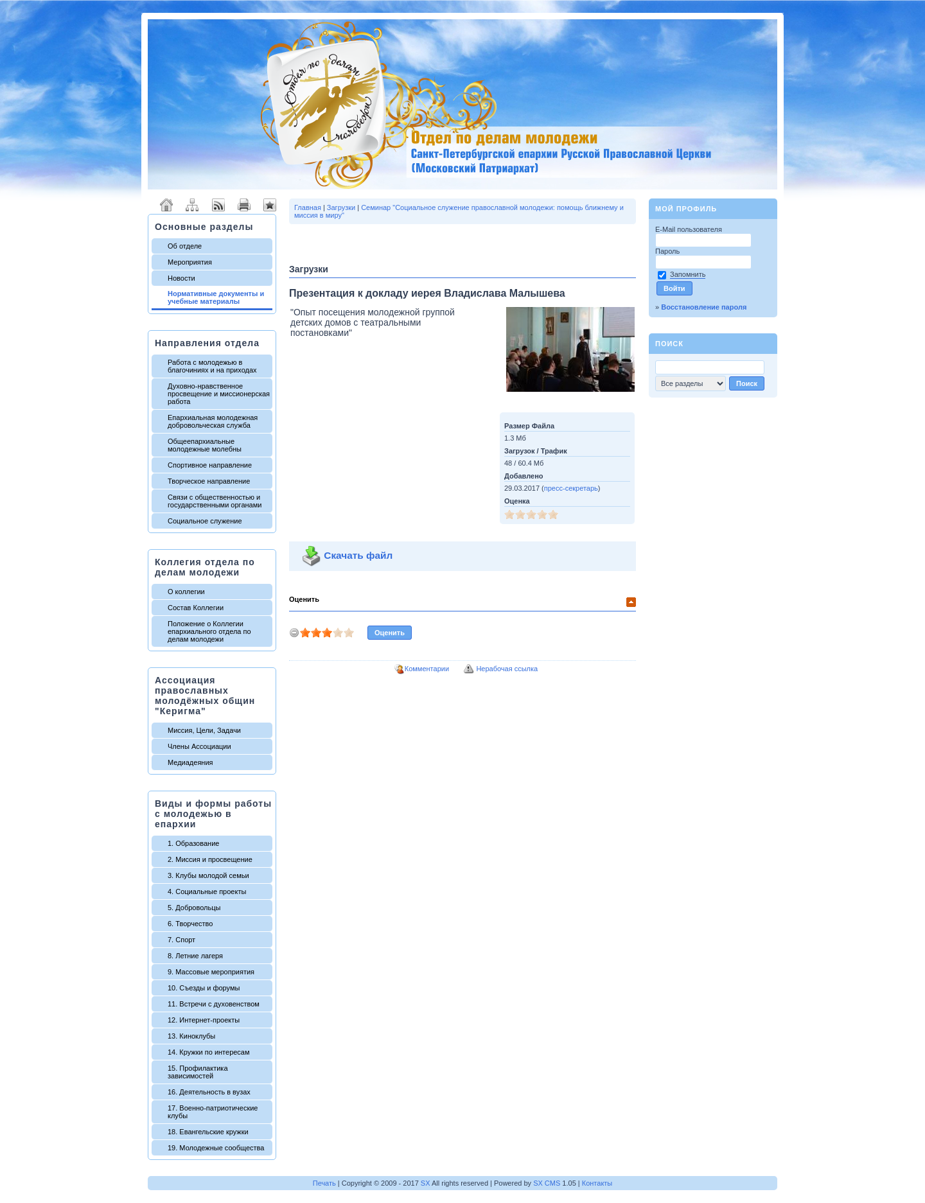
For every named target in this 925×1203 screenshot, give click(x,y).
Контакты (597, 1183)
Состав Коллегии (196, 607)
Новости (181, 278)
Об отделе (185, 246)
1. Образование (193, 843)
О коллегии (186, 591)
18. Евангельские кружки (208, 1132)
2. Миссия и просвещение (210, 859)
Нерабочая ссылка (507, 668)
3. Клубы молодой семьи (208, 875)
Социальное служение (205, 521)
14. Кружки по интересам (209, 1052)
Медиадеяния (190, 762)
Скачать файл (343, 555)
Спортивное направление (210, 465)
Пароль (668, 251)
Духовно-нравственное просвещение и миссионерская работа (219, 393)
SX (425, 1183)
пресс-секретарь (571, 488)
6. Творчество (190, 923)
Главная (307, 207)
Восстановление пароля (703, 307)
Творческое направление (209, 481)
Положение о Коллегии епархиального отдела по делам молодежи (209, 631)
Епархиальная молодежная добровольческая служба (213, 421)
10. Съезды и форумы (204, 988)
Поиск (669, 343)
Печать (324, 1183)
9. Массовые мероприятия (211, 972)
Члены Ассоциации (199, 746)
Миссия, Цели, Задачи (204, 730)
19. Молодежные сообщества (216, 1148)
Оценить (304, 599)
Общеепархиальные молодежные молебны (205, 445)
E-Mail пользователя (689, 229)
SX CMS (546, 1183)
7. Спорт (181, 940)
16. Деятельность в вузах (209, 1092)
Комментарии (427, 668)
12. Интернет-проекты (204, 1020)
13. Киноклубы (191, 1036)
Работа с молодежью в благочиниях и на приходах (212, 366)
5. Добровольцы (194, 907)
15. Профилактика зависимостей (198, 1072)
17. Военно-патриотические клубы (213, 1112)
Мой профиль (686, 209)
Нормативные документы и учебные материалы (216, 297)
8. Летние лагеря (195, 956)
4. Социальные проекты (207, 891)
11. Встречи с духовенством (214, 1004)
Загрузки (341, 207)
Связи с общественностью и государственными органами (214, 501)
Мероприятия (190, 262)
